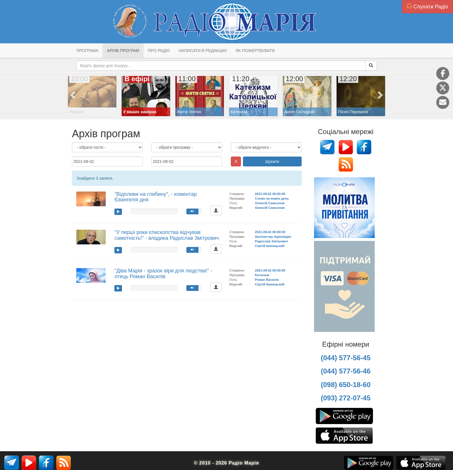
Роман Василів (267, 279)
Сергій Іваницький (269, 246)
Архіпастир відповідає (273, 236)
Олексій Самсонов (270, 203)
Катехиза (262, 275)
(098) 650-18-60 (345, 385)
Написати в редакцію (203, 50)
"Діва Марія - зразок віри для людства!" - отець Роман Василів (163, 273)
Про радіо (159, 50)
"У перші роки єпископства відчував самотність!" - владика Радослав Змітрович (166, 235)
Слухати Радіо (427, 6)
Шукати (272, 161)
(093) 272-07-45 (345, 398)
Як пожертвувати (255, 50)
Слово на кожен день (272, 198)
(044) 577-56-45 (345, 358)
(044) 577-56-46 (345, 371)
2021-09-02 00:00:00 (270, 194)
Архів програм (123, 50)
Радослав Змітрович (271, 241)
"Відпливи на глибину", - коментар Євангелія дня (155, 197)
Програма (87, 50)
